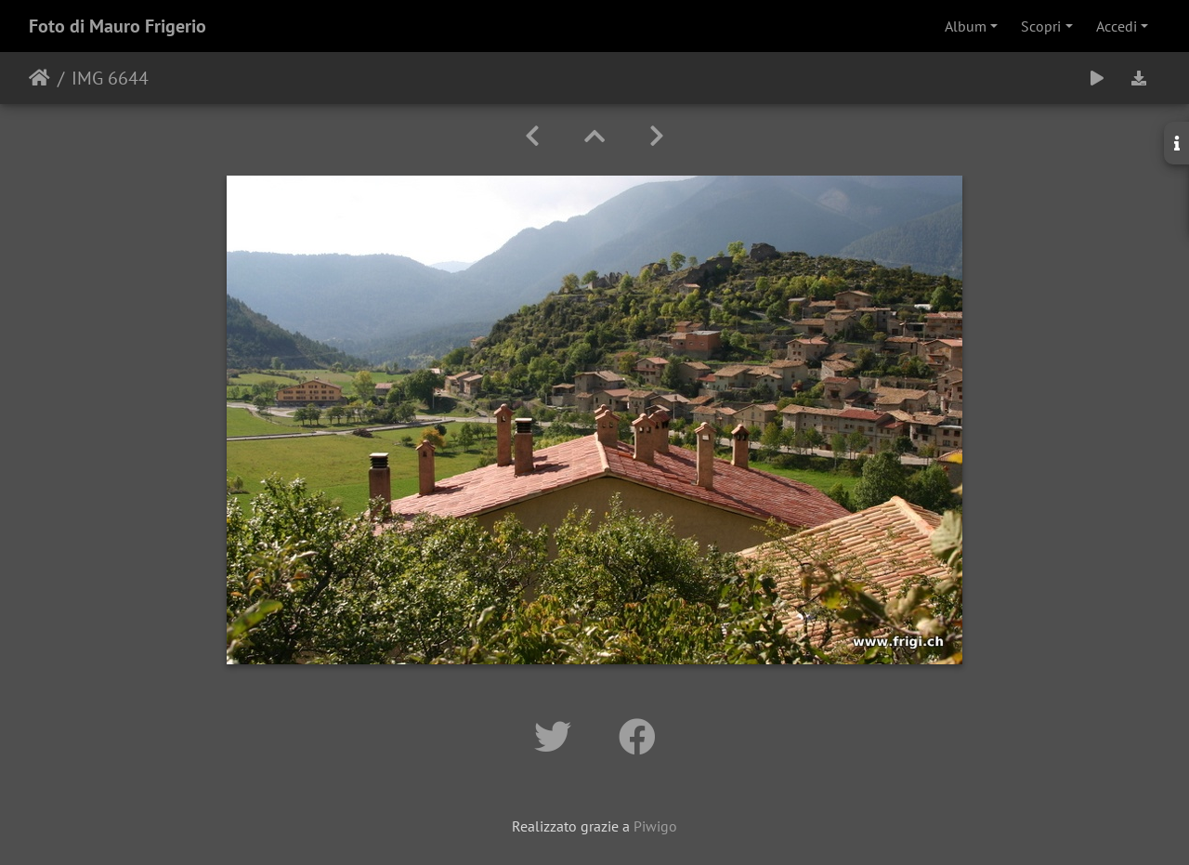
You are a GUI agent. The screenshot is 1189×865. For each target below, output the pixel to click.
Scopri (1041, 26)
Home (39, 78)
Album (965, 26)
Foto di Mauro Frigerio (117, 26)
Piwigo (655, 826)
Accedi (1116, 26)
